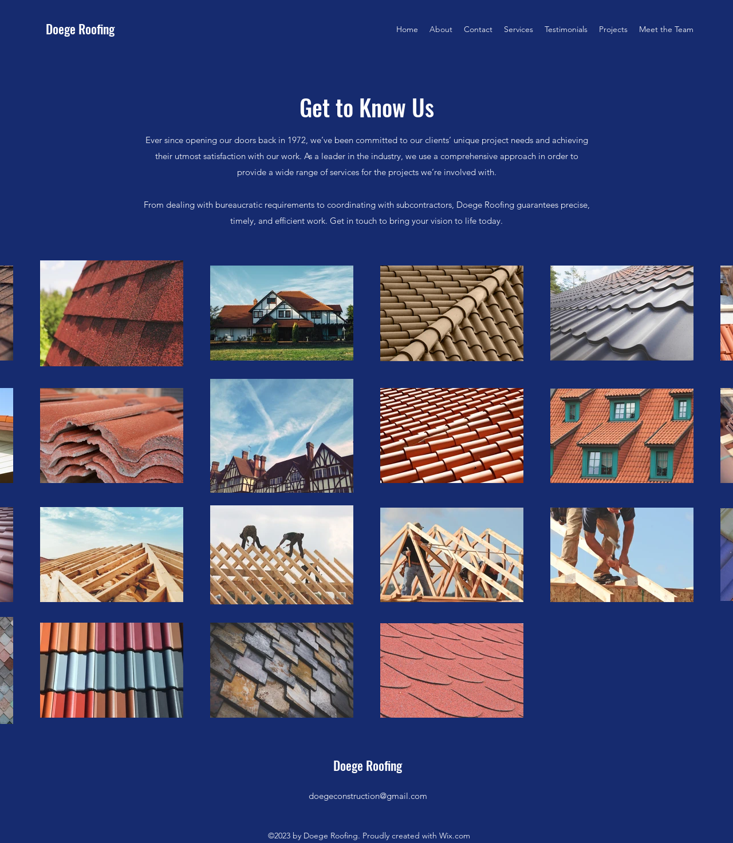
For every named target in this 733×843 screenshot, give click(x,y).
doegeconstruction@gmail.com (368, 795)
